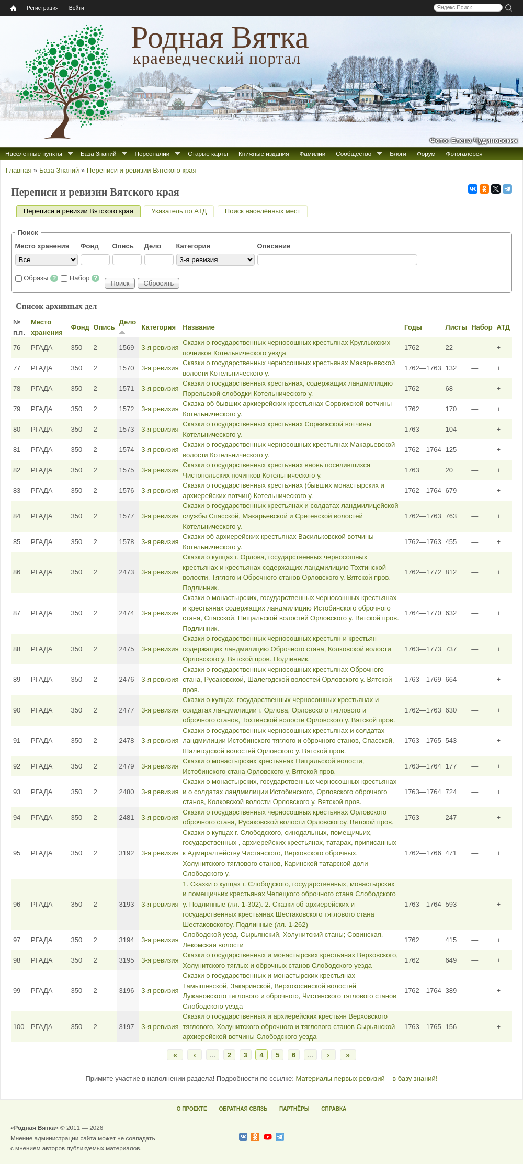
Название (198, 327)
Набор (84, 278)
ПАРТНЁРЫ (294, 1109)
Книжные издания (263, 153)
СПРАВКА (333, 1109)
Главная (18, 170)
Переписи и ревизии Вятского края (142, 170)
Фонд (90, 246)
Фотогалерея (464, 153)
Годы (413, 327)
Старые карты (208, 153)
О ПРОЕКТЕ (192, 1109)
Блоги (398, 153)
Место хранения (42, 246)
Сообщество (353, 153)
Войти (76, 8)
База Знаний (99, 153)
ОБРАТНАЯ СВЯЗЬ (243, 1109)
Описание (274, 246)
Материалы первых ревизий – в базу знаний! (366, 1078)
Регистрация (43, 8)
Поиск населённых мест (263, 211)
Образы (41, 278)
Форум (426, 153)
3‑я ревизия (159, 348)
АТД (503, 327)
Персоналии (152, 153)
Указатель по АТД (179, 211)
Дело (153, 246)
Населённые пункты (33, 153)
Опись (123, 246)
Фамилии (312, 153)
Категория (193, 246)
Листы (457, 327)
